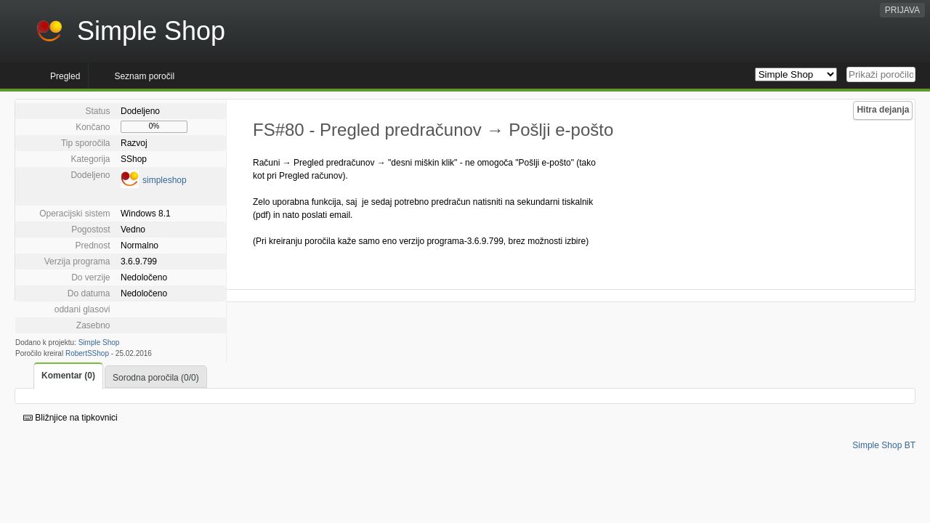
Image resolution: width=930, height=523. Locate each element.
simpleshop (164, 180)
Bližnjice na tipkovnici (70, 418)
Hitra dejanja (883, 110)
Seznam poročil (144, 76)
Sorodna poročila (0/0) (156, 378)
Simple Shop (99, 342)
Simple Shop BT (883, 445)
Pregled (65, 76)
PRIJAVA (902, 10)
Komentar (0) (68, 375)
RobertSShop (87, 353)
